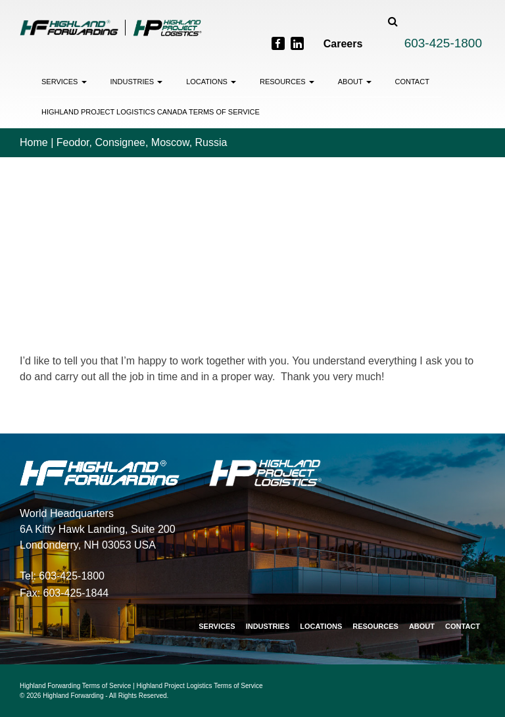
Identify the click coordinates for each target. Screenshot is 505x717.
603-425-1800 (443, 43)
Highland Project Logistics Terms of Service (200, 685)
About (355, 82)
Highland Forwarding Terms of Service (75, 685)
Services (64, 82)
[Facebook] (278, 43)
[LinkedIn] (297, 43)
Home (34, 142)
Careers (343, 43)
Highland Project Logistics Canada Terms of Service (150, 112)
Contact (412, 82)
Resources (287, 82)
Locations (211, 82)
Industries (136, 82)
